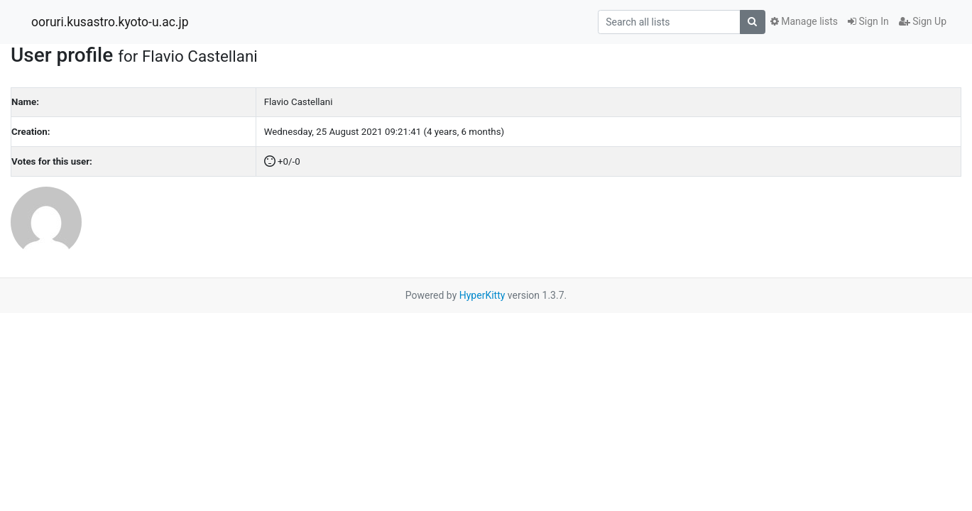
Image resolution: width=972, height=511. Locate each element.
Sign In (868, 21)
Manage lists (804, 21)
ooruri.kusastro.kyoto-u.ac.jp (109, 22)
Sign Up (922, 21)
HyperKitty (482, 295)
